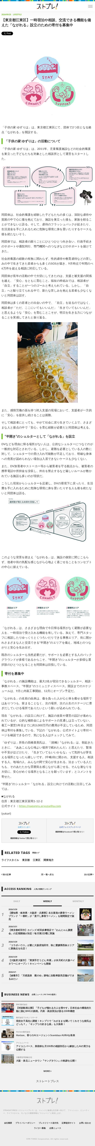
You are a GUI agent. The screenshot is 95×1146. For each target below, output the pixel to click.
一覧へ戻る (47, 874)
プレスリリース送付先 (48, 1123)
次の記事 (89, 874)
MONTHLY (78, 901)
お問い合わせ (85, 1123)
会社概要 (8, 1123)
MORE (48, 1071)
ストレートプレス (47, 1081)
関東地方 (49, 859)
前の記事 (6, 874)
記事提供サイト (69, 1123)
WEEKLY (47, 901)
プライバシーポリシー (25, 1123)
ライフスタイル (10, 859)
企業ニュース (55, 1128)
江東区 (36, 859)
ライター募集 (40, 1128)
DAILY (17, 901)
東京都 (26, 859)
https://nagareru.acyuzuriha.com (40, 806)
